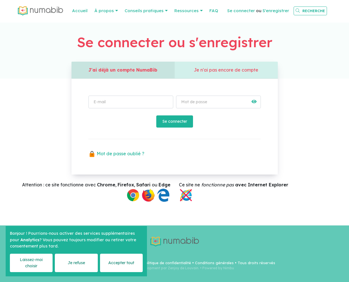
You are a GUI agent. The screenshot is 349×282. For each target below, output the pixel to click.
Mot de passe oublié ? (116, 154)
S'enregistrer (276, 10)
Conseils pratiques (144, 10)
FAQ (213, 10)
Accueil (80, 10)
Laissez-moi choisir (31, 262)
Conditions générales (214, 263)
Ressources (186, 10)
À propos (104, 10)
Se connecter (241, 10)
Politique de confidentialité (167, 263)
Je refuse (76, 262)
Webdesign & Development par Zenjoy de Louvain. (157, 268)
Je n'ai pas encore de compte (226, 70)
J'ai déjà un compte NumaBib (123, 70)
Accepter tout (121, 262)
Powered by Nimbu (218, 268)
